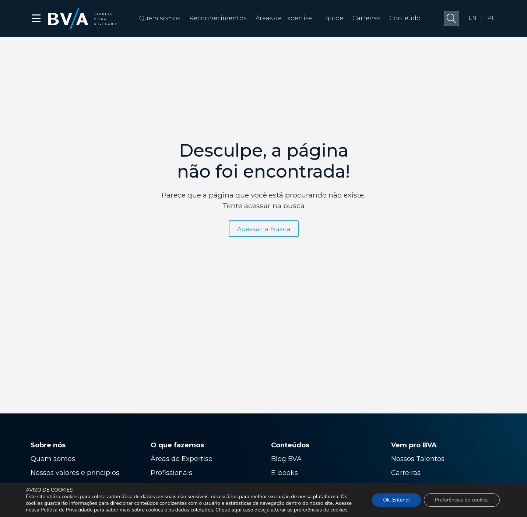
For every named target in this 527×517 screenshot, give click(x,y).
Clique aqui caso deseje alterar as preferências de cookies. (282, 510)
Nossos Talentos (418, 459)
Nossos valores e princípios (75, 473)
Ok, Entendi (396, 499)
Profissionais (172, 473)
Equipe (332, 18)
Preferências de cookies (462, 499)
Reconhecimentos (217, 18)
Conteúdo (405, 18)
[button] (451, 18)
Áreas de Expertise (284, 18)
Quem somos (159, 18)
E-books (284, 473)
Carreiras (366, 18)
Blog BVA (286, 459)
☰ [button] (36, 18)
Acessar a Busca (264, 229)
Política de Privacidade (66, 509)
